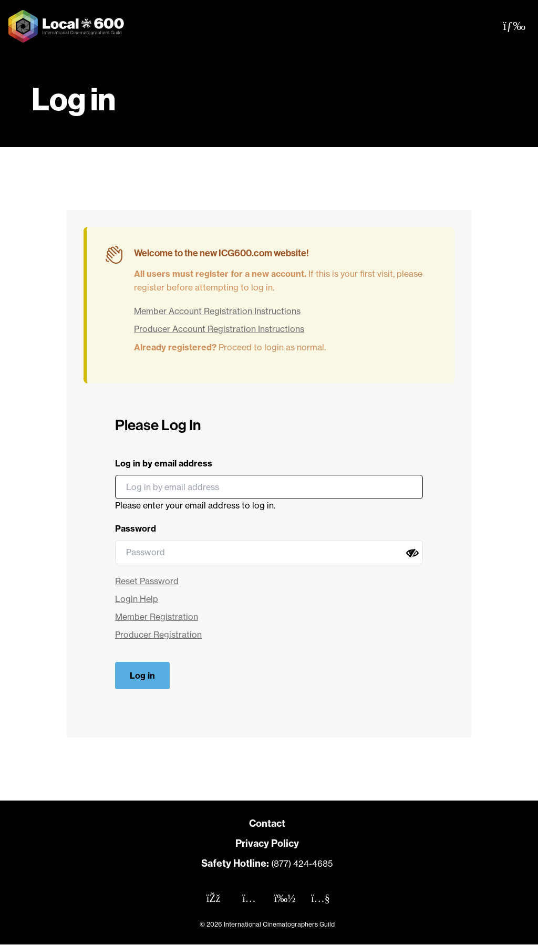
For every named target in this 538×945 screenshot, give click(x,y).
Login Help (136, 599)
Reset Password (147, 581)
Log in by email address (163, 463)
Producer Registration (158, 634)
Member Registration (156, 616)
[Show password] (412, 553)
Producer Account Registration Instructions (219, 329)
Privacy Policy (267, 843)
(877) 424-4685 (302, 863)
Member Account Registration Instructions (217, 311)
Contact (267, 823)
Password (135, 528)
